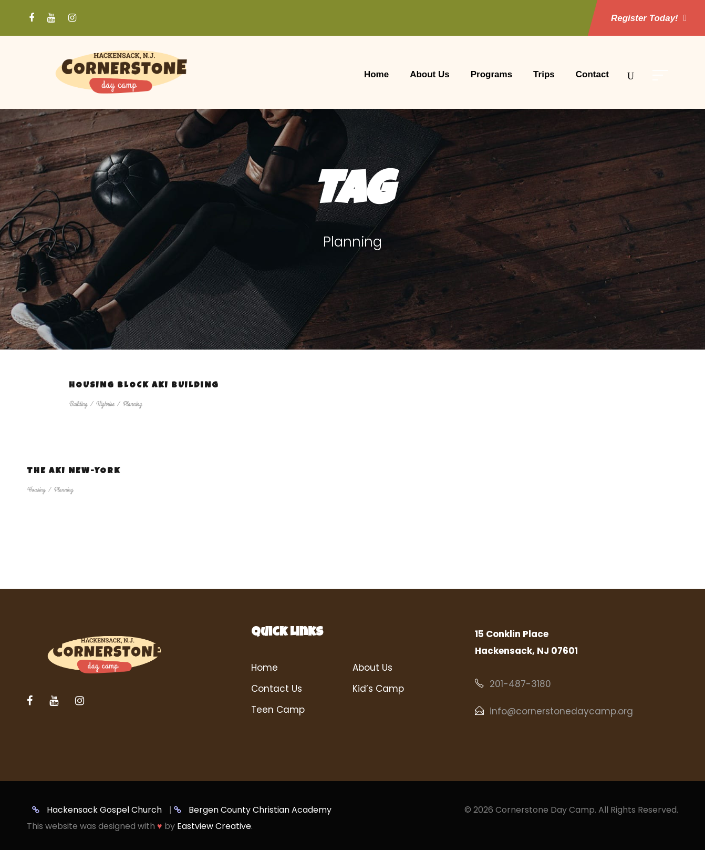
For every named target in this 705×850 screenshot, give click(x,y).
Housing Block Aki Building (144, 386)
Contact (592, 74)
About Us (430, 74)
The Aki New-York (74, 471)
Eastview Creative (214, 826)
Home (376, 74)
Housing (36, 489)
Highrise (105, 404)
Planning (132, 404)
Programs (491, 74)
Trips (544, 74)
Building (78, 404)
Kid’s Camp (378, 688)
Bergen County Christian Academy (252, 810)
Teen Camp (278, 709)
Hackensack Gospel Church (97, 810)
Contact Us (276, 688)
